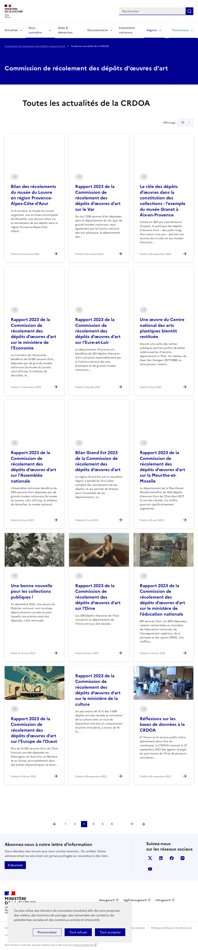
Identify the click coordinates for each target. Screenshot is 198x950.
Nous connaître (35, 30)
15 (182, 122)
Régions (152, 30)
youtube (150, 869)
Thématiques (180, 30)
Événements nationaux (127, 30)
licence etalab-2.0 (83, 945)
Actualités (11, 30)
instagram (182, 858)
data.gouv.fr (107, 900)
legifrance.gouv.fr (135, 900)
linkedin (161, 858)
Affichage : (178, 122)
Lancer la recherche (189, 11)
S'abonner (15, 865)
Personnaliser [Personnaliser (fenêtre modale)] (47, 932)
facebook (172, 858)
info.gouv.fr (163, 900)
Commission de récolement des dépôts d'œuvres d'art (35, 46)
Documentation (97, 30)
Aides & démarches (65, 30)
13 (132, 824)
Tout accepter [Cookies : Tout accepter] (110, 932)
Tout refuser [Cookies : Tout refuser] (78, 932)
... (121, 824)
